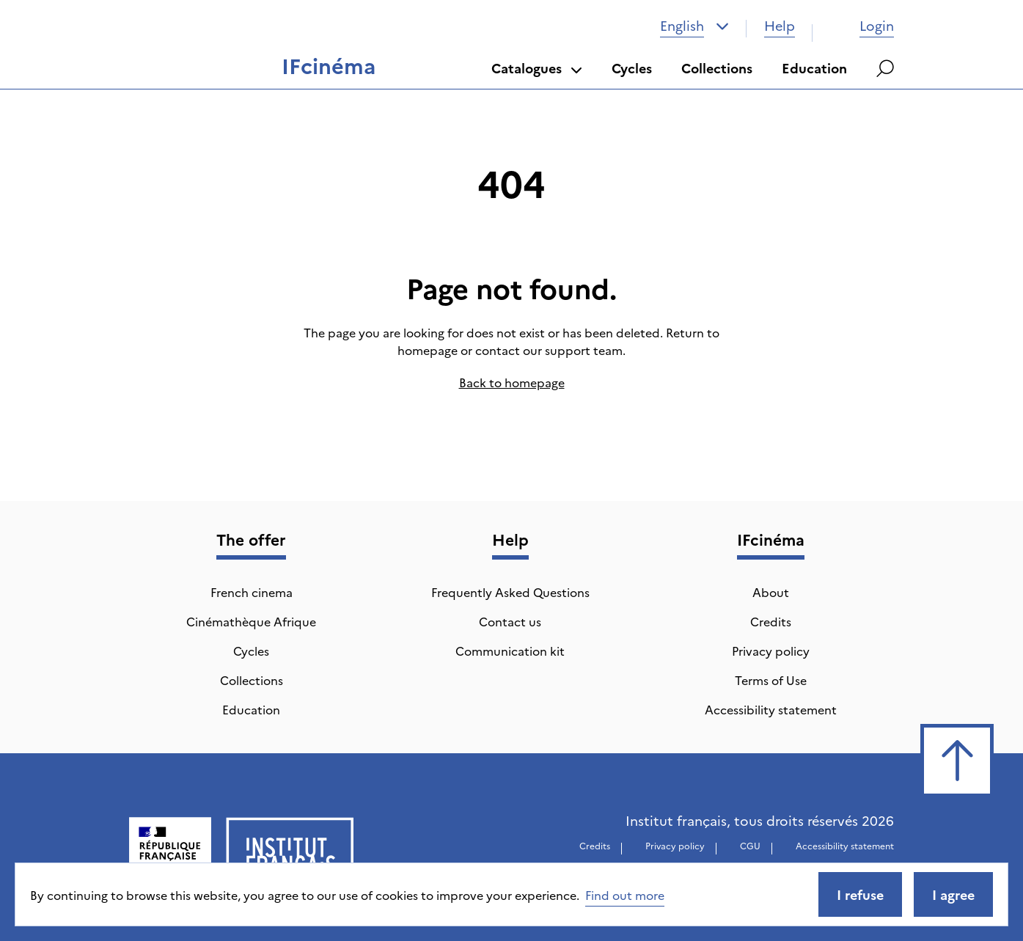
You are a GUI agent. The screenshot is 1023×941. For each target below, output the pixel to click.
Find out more (624, 895)
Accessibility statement (771, 709)
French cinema (251, 592)
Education (814, 68)
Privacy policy (771, 650)
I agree (953, 894)
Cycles (632, 68)
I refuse (860, 894)
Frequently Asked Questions (510, 592)
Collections (716, 68)
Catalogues (536, 68)
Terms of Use (771, 680)
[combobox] (694, 25)
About (770, 592)
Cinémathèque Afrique (251, 621)
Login (862, 25)
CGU (750, 845)
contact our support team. (550, 350)
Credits (770, 621)
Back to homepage (512, 382)
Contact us (510, 621)
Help (779, 25)
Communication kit (510, 650)
